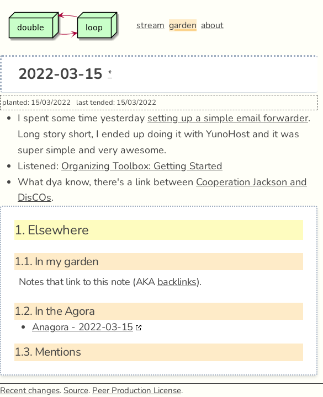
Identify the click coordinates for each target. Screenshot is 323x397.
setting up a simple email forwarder (227, 118)
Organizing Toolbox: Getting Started (142, 166)
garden (183, 25)
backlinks (177, 281)
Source (75, 390)
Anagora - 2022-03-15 (82, 327)
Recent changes (30, 390)
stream (150, 25)
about (212, 25)
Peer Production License (136, 390)
